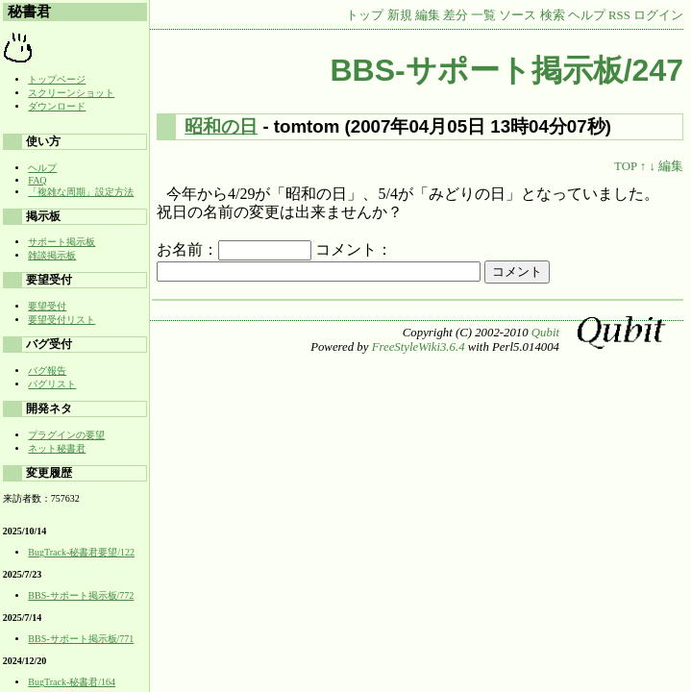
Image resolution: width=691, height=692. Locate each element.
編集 (427, 15)
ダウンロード (57, 106)
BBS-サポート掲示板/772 (81, 595)
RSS (619, 15)
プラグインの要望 (66, 435)
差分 (455, 15)
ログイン (658, 15)
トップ (364, 15)
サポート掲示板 (61, 241)
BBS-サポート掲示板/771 (81, 638)
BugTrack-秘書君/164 (71, 682)
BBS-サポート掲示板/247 (507, 70)
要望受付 (47, 306)
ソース (517, 15)
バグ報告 (47, 370)
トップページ (57, 79)
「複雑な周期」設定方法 (81, 191)
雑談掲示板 (52, 255)
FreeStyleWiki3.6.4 (418, 347)
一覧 (483, 15)
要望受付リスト (61, 319)
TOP (625, 166)
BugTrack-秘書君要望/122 (81, 552)
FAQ (37, 180)
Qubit (545, 332)
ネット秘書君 (57, 448)
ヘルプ (586, 15)
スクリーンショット (71, 92)
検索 (552, 15)
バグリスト (52, 384)
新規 (399, 15)
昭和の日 (221, 126)
